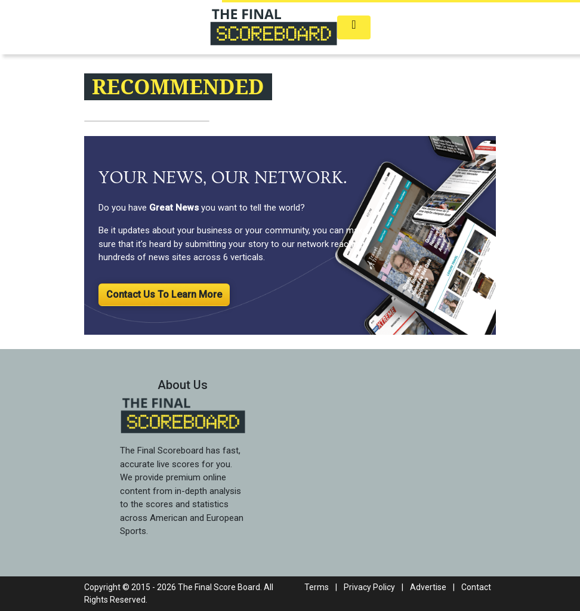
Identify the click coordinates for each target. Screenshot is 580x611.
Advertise (428, 587)
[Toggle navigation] (354, 27)
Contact (476, 587)
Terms (316, 587)
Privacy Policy (369, 587)
